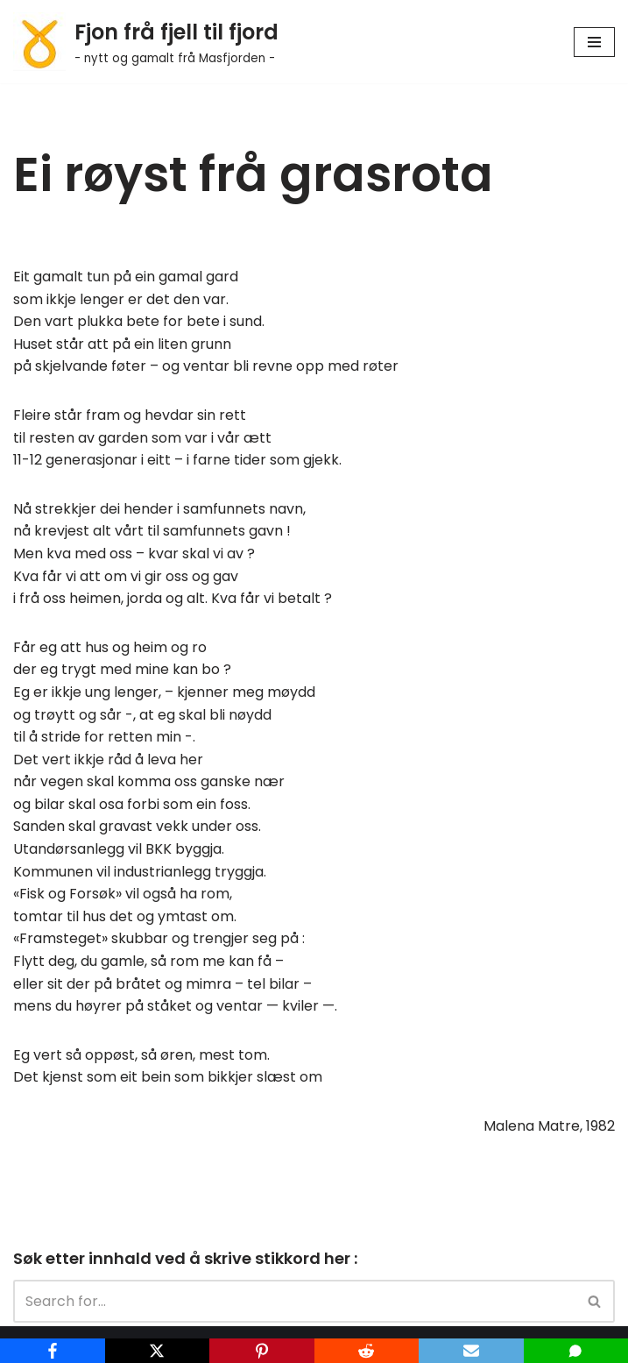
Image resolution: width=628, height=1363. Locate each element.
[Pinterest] (261, 1350)
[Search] (294, 1301)
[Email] (471, 1350)
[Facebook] (52, 1350)
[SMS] (576, 1350)
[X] (157, 1350)
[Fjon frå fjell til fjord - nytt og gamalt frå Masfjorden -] (146, 41)
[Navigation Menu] (594, 42)
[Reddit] (367, 1350)
